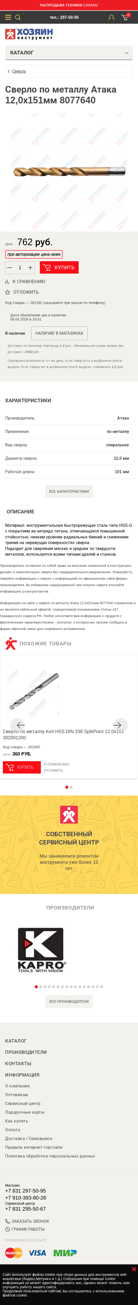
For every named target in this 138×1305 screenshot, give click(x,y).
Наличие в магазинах (59, 333)
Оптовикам (16, 1095)
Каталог (16, 1041)
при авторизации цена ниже (33, 254)
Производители (26, 1052)
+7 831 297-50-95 (25, 1191)
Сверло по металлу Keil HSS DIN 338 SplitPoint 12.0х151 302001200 (63, 734)
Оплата (12, 1130)
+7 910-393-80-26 (25, 1198)
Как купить (16, 1121)
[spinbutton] (20, 267)
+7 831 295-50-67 (25, 1209)
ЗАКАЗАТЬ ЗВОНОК (27, 1221)
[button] (30, 267)
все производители (69, 1001)
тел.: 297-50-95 (64, 17)
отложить (26, 292)
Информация (22, 1075)
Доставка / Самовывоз (28, 1138)
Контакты (18, 1063)
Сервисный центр (23, 1103)
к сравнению (29, 281)
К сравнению (56, 764)
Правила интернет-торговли (33, 1147)
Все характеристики (69, 491)
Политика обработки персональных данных (50, 1156)
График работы (25, 1229)
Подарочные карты (24, 1112)
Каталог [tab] (69, 52)
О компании (17, 1086)
